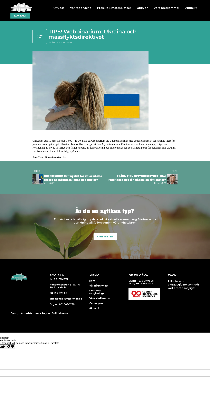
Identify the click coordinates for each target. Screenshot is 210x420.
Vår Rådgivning (98, 285)
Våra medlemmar (167, 8)
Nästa (175, 171)
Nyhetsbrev (105, 236)
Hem (92, 280)
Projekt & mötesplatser (114, 8)
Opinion (142, 8)
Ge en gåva (96, 303)
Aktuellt (191, 8)
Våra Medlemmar (100, 298)
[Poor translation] (10, 346)
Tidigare (36, 171)
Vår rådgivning (81, 8)
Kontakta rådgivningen (97, 292)
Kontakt (20, 15)
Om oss (59, 8)
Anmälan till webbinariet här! (49, 157)
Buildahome (59, 313)
